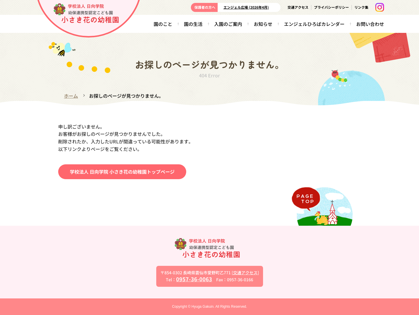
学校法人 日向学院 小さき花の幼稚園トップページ (122, 171)
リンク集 (361, 7)
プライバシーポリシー (331, 7)
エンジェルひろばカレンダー (314, 23)
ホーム (71, 95)
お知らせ (263, 23)
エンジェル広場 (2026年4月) (246, 7)
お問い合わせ (370, 23)
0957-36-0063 (194, 279)
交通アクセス (297, 7)
